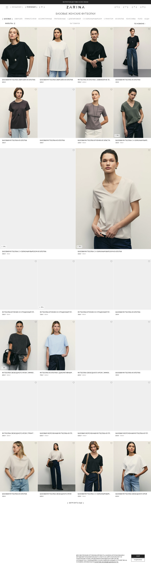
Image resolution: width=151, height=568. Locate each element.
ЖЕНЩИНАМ (16, 7)
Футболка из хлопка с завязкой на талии (95, 80)
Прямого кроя (31, 19)
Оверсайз (19, 19)
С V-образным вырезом (93, 19)
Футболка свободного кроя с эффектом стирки (23, 373)
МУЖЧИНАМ (31, 7)
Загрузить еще (75, 503)
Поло (141, 19)
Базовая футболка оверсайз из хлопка (18, 80)
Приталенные (61, 19)
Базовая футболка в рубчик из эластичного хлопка (100, 140)
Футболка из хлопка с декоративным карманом (60, 373)
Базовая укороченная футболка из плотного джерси (63, 433)
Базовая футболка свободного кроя (55, 494)
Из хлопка (120, 19)
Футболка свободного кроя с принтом (19, 433)
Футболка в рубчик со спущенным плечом (20, 312)
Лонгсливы (132, 19)
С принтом (109, 19)
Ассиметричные (46, 19)
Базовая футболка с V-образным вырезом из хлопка (24, 252)
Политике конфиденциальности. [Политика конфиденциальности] (106, 562)
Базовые (8, 19)
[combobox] (140, 24)
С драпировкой (75, 19)
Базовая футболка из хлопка (127, 80)
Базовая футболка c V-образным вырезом (95, 494)
